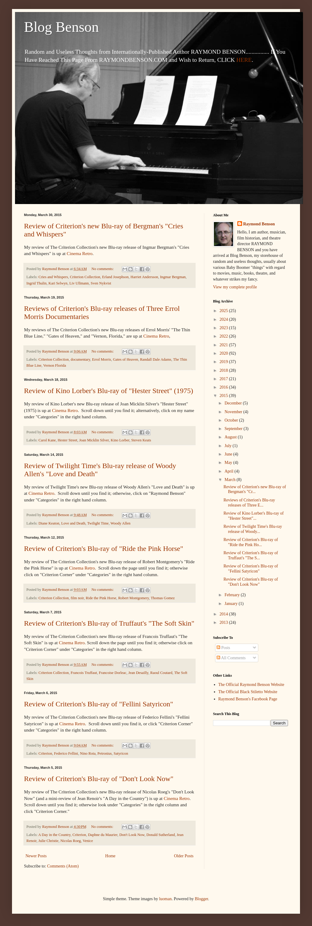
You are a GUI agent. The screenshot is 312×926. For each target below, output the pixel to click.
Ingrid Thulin (36, 283)
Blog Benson (61, 27)
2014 (224, 614)
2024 (224, 319)
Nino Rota (87, 753)
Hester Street (67, 440)
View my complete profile (235, 287)
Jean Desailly (138, 673)
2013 (224, 622)
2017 (224, 379)
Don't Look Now (132, 835)
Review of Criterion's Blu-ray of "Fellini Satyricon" (98, 704)
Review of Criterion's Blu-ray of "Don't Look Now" (98, 779)
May (228, 462)
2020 (224, 353)
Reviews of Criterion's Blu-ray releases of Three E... (249, 502)
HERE (244, 60)
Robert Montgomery (133, 598)
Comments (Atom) (63, 866)
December (233, 403)
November (233, 412)
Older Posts (184, 856)
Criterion (45, 753)
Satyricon (121, 753)
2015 (224, 395)
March (230, 479)
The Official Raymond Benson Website (251, 684)
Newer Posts (36, 856)
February (232, 595)
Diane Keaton (48, 523)
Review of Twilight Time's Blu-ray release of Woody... (253, 529)
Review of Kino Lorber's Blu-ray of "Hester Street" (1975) (108, 391)
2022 (224, 336)
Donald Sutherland (160, 835)
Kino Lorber (120, 440)
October (231, 420)
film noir (77, 598)
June (228, 454)
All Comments (231, 658)
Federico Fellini (66, 753)
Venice (87, 841)
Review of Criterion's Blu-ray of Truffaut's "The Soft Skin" (109, 623)
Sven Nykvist (101, 283)
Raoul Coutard (161, 673)
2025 (224, 310)
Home (110, 856)
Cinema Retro (79, 253)
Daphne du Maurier (102, 835)
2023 (224, 328)
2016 (224, 387)
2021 (224, 345)
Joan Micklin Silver (94, 440)
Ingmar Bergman (172, 277)
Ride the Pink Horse (101, 598)
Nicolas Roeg (70, 841)
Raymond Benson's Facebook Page (248, 699)
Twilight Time (98, 523)
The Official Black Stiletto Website (248, 692)
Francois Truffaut (84, 673)
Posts (223, 647)
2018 (224, 370)
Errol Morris (101, 359)
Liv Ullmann (79, 283)
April (229, 471)
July (228, 445)
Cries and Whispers (53, 277)
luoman (165, 899)
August (231, 437)
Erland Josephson (115, 277)
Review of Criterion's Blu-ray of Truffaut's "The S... (251, 555)
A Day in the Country (54, 835)
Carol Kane (47, 440)
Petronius (105, 753)
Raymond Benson (259, 224)
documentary (80, 359)
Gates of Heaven (125, 359)
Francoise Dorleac (112, 673)
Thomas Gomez (163, 598)
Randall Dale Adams (155, 359)
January (231, 603)
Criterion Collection (85, 277)
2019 (224, 361)
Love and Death (73, 523)
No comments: (103, 269)
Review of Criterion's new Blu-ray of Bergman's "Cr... (255, 489)
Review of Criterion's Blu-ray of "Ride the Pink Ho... (251, 542)
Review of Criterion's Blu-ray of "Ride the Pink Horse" (103, 548)
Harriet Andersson (144, 277)
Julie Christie (48, 841)
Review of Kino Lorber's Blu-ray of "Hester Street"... (254, 516)
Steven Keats (141, 440)
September (233, 428)
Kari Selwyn (58, 283)
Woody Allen (120, 523)
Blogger (201, 899)
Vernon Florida (54, 365)
